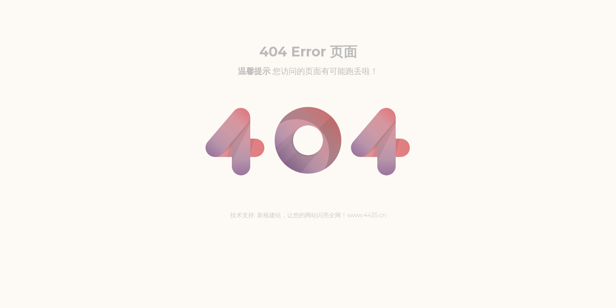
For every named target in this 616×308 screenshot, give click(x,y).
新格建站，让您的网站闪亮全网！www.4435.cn (321, 215)
